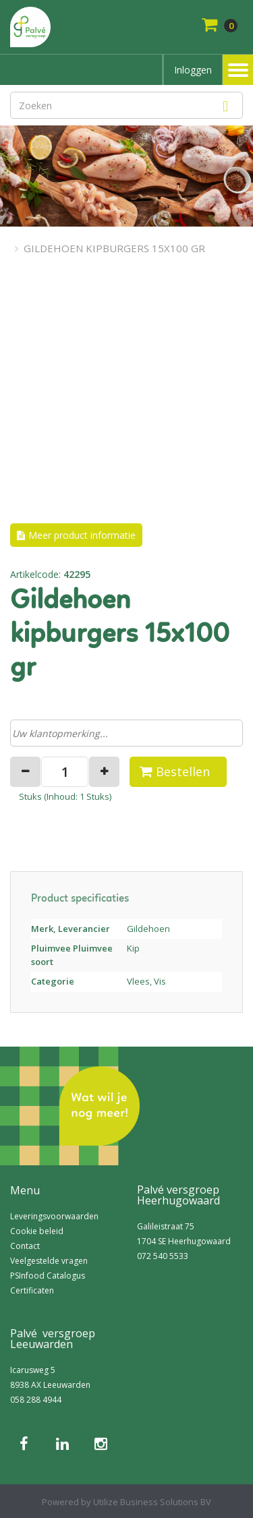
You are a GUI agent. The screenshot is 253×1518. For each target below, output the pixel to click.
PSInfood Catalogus (47, 1275)
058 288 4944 (35, 1399)
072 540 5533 (162, 1256)
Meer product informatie (82, 535)
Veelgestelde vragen (49, 1260)
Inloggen (193, 69)
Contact (25, 1246)
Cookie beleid (36, 1231)
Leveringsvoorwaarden (54, 1216)
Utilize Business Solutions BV (152, 1502)
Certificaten (32, 1290)
